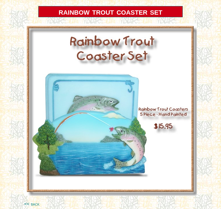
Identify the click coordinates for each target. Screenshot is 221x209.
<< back (31, 204)
